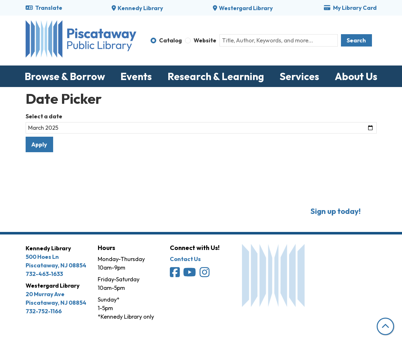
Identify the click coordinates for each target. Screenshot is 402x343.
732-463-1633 (44, 274)
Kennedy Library (140, 8)
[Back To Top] (385, 326)
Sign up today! (335, 211)
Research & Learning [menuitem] (216, 76)
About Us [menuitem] (356, 76)
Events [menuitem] (136, 76)
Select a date (44, 116)
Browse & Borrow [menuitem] (65, 76)
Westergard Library (246, 8)
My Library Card (350, 7)
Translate (44, 7)
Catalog (170, 40)
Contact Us (185, 259)
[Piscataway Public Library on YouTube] (190, 274)
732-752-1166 (44, 311)
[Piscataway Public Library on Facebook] (175, 274)
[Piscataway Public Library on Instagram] (205, 274)
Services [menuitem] (299, 76)
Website (205, 40)
